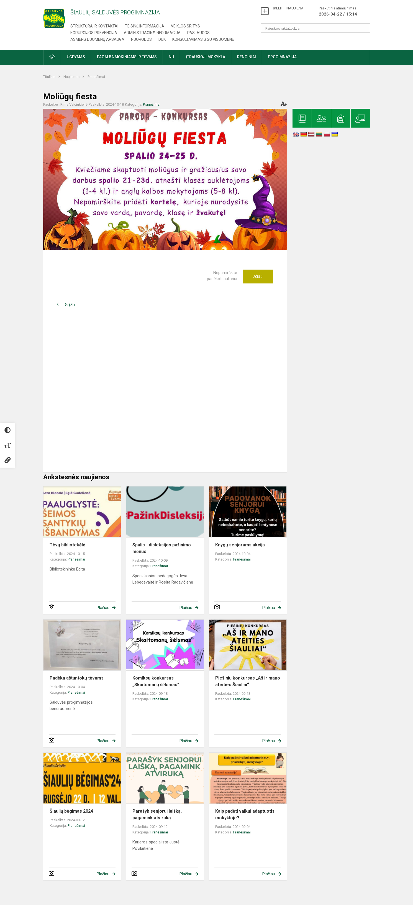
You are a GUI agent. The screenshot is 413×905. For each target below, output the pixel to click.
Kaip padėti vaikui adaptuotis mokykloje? (245, 814)
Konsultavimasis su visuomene (203, 39)
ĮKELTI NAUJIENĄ (288, 8)
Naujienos (71, 77)
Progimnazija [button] (282, 57)
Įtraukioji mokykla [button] (205, 57)
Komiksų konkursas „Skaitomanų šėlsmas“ (155, 681)
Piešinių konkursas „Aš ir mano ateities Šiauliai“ (247, 681)
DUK (162, 39)
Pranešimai (96, 77)
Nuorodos (141, 39)
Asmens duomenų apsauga (97, 39)
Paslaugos (198, 33)
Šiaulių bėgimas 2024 (71, 811)
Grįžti (70, 304)
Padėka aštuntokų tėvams (77, 678)
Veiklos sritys (185, 26)
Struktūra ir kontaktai (94, 26)
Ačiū (258, 276)
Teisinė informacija (144, 26)
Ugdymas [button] (76, 57)
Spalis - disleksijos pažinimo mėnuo (161, 548)
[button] (52, 57)
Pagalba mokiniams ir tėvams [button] (127, 57)
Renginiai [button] (246, 57)
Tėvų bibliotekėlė (67, 544)
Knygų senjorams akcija (240, 544)
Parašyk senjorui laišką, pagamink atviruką (157, 814)
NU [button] (171, 57)
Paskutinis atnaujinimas (338, 11)
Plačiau (103, 607)
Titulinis (49, 77)
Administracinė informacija (152, 33)
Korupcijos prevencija (93, 33)
